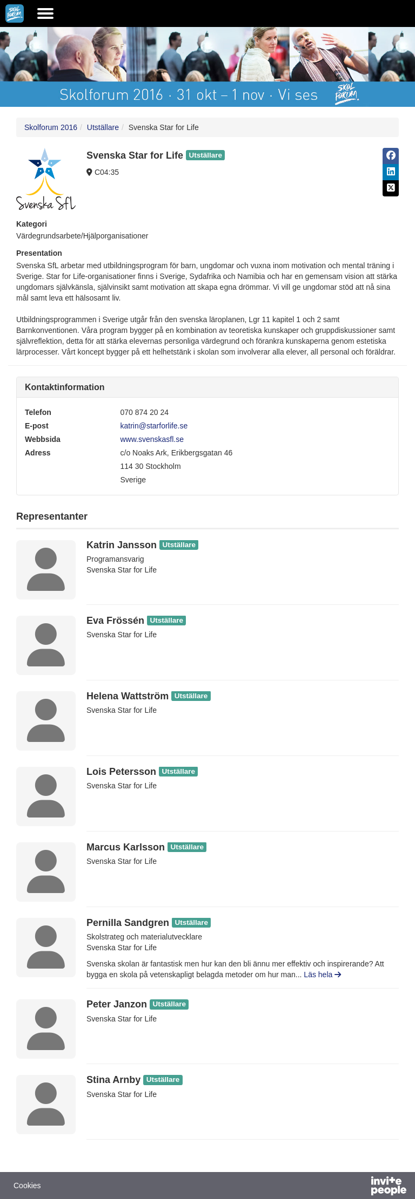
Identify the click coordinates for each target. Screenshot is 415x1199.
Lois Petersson (121, 771)
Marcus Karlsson (125, 847)
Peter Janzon (116, 1004)
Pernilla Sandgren (127, 922)
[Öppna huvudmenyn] (45, 13)
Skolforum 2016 (50, 127)
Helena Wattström (127, 696)
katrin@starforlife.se (154, 425)
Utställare (103, 127)
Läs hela (322, 974)
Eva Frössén (115, 620)
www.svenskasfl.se (152, 439)
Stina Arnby (113, 1079)
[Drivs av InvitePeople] (360, 1187)
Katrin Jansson (121, 545)
